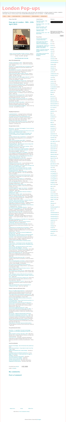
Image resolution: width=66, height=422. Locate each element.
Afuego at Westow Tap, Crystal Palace (17, 136)
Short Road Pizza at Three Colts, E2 (16, 270)
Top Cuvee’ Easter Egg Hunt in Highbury (17, 105)
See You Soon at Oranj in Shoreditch (16, 102)
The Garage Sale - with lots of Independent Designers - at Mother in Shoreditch (42, 46)
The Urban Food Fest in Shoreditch (16, 356)
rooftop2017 (53, 176)
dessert (52, 79)
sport (51, 188)
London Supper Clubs (16, 16)
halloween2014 (53, 103)
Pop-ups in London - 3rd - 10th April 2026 (42, 24)
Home (4, 16)
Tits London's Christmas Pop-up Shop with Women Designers (42, 54)
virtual (52, 227)
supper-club (53, 199)
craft (51, 77)
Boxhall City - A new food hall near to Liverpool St (20, 66)
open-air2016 (53, 145)
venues (52, 221)
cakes (51, 53)
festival (52, 83)
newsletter (52, 133)
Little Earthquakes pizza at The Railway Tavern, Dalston (21, 204)
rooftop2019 (53, 178)
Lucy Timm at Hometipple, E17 (15, 208)
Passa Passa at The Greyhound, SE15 (17, 94)
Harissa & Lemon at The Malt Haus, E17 (17, 84)
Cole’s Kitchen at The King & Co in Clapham (18, 152)
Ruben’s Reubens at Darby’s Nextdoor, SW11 (18, 333)
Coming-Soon (53, 75)
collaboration (53, 73)
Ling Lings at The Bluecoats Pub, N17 (17, 202)
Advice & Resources (26, 16)
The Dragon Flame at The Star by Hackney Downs (19, 174)
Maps (9, 16)
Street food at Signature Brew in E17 (17, 307)
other (51, 160)
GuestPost (52, 98)
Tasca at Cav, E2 (12, 337)
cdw (51, 54)
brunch (52, 47)
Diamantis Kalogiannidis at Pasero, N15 (17, 158)
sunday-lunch (53, 195)
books (51, 45)
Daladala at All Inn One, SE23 (15, 163)
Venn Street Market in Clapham (15, 357)
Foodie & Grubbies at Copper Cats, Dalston (18, 188)
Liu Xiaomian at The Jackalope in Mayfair (18, 207)
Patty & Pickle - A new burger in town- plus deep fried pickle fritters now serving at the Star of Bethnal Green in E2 (21, 244)
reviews (52, 169)
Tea (51, 205)
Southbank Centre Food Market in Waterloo (18, 352)
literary (52, 115)
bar (51, 43)
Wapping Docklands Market (15, 361)
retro (51, 167)
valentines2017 (53, 216)
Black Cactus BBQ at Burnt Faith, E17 (17, 290)
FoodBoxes (53, 88)
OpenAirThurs (53, 158)
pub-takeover (53, 163)
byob (51, 49)
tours (51, 210)
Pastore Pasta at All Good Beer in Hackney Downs (20, 240)
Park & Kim (11, 237)
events (52, 81)
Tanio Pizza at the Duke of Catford (16, 281)
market (52, 124)
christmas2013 (53, 60)
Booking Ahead (43, 16)
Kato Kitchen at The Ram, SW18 (15, 194)
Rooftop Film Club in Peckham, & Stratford (18, 121)
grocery (52, 96)
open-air (52, 143)
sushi (51, 201)
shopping (52, 182)
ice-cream (52, 107)
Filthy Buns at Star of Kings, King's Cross (17, 184)
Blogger (39, 419)
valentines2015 (53, 214)
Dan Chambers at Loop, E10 (15, 69)
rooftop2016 (53, 175)
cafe (51, 51)
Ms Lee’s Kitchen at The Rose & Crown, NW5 (18, 223)
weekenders (53, 231)
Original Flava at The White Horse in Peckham (19, 227)
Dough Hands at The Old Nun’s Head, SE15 (18, 171)
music (51, 131)
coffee (52, 71)
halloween (52, 100)
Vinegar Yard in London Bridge (15, 358)
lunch (51, 118)
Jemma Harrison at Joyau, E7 (15, 91)
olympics (52, 139)
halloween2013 (53, 101)
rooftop (52, 171)
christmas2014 (53, 62)
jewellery (52, 111)
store (51, 191)
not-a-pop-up (53, 135)
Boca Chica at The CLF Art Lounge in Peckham (19, 148)
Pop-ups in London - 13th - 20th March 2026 (42, 30)
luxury (51, 120)
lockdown (52, 116)
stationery (52, 190)
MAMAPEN (11, 215)
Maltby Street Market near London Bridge (18, 350)
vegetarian (52, 220)
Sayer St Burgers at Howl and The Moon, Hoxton (19, 268)
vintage (52, 225)
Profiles (52, 161)
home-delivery (53, 105)
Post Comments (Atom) (24, 411)
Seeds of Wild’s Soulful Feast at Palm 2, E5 (18, 98)
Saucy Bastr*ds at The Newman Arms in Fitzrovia (19, 264)
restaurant (52, 165)
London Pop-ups (21, 8)
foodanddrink (53, 86)
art (51, 41)
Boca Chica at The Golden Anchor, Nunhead (18, 149)
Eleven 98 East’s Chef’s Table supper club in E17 (19, 77)
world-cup (52, 235)
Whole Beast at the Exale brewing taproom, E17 (19, 319)
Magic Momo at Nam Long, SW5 (15, 211)
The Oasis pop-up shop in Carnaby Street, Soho (41, 39)
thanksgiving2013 (54, 207)
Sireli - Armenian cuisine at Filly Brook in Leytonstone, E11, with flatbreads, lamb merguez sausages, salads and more (21, 275)
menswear (52, 128)
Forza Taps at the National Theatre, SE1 (17, 80)
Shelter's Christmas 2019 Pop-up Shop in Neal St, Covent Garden (42, 50)
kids (51, 113)
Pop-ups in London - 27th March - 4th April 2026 (41, 27)
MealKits (52, 126)
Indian (51, 109)
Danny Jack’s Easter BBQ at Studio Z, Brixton (19, 53)
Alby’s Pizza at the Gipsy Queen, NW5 (17, 140)
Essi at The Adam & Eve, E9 (15, 182)
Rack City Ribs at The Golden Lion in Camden (18, 248)
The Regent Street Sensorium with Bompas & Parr (19, 116)
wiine (51, 233)
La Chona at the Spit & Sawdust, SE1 (16, 196)
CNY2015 (52, 68)
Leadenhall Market (13, 114)
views (51, 223)
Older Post (30, 408)
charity (52, 56)
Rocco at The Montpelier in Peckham (17, 260)
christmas (52, 58)
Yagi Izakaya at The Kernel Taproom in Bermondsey (20, 323)
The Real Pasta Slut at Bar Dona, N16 (17, 257)
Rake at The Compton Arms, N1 (15, 252)
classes (52, 66)
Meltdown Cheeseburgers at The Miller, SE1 (18, 219)
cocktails (52, 69)
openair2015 (53, 146)
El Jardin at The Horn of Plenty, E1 (16, 178)
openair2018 (53, 150)
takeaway (52, 203)
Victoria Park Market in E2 (14, 360)
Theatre (52, 208)
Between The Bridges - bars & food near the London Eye (21, 345)
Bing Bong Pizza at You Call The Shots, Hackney (19, 146)
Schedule (14, 368)
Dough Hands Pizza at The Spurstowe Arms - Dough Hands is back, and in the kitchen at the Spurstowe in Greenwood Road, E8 (20, 169)
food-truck (52, 84)
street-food (53, 193)
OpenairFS (52, 152)
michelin (52, 130)
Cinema (52, 64)
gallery (52, 90)
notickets (52, 137)
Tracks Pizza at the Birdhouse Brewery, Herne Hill (19, 315)
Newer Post (12, 408)
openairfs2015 (53, 154)
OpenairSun (52, 156)
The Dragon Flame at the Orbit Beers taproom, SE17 (20, 294)
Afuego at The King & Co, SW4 (15, 62)
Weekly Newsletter (35, 16)
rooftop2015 (53, 173)
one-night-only (53, 141)
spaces (52, 186)
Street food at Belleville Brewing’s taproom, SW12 (20, 308)
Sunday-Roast (53, 197)
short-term (52, 184)
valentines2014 (53, 212)
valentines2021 (53, 218)
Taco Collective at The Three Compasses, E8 (18, 277)
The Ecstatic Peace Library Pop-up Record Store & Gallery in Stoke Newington (42, 42)
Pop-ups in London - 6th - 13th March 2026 (42, 33)
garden (52, 92)
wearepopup (53, 229)
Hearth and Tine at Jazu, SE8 (15, 87)
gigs (51, 94)
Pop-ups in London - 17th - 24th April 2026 (42, 21)
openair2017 (53, 148)
